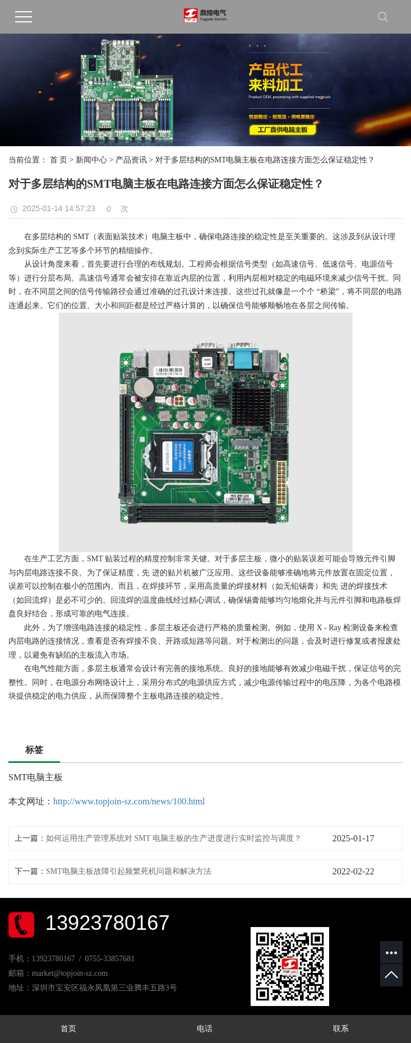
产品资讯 (131, 160)
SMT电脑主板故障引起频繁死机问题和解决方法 (128, 871)
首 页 (59, 160)
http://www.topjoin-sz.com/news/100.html (129, 801)
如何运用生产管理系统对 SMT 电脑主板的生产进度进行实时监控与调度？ (174, 838)
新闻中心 (91, 160)
